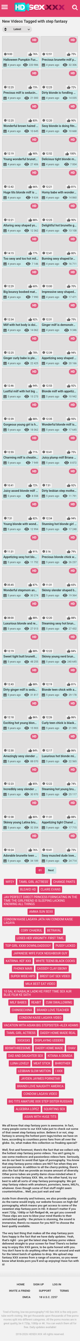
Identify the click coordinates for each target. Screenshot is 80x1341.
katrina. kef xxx (18, 961)
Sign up (38, 1284)
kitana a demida (60, 1055)
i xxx (59, 1071)
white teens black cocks (55, 961)
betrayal (54, 930)
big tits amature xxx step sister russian (40, 1101)
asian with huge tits (40, 1116)
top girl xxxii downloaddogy (28, 945)
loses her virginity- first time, (40, 938)
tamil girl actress (21, 1033)
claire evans (51, 889)
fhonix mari (23, 968)
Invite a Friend (19, 1290)
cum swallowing (59, 1002)
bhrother (62, 1063)
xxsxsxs (23, 1040)
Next (51, 870)
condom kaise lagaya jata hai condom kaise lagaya (38, 921)
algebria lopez (27, 1109)
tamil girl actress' (33, 881)
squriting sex (54, 1109)
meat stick (41, 1063)
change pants (64, 881)
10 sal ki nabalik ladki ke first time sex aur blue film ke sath (38, 993)
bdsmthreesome (18, 1048)
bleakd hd (28, 889)
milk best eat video (40, 983)
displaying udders (49, 1040)
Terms (64, 1290)
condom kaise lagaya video (40, 1017)
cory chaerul (31, 930)
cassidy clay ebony (52, 968)
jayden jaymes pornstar (40, 1078)
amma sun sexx (41, 911)
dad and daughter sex (25, 1055)
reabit (36, 1002)
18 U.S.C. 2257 (48, 1297)
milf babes (18, 1002)
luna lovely (19, 1063)
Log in (56, 1284)
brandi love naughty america (40, 1086)
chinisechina (22, 1010)
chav (72, 1048)
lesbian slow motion (34, 1071)
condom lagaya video (40, 1094)
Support (45, 1290)
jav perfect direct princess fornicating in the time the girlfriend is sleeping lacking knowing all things (40, 900)
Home (21, 1284)
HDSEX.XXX (35, 1334)
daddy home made (49, 1048)
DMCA (27, 1297)
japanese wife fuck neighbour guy (40, 953)
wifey (10, 881)
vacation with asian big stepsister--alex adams (41, 1025)
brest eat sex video (55, 976)
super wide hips (23, 976)
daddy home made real (58, 1033)
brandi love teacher (53, 1010)
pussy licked (65, 945)
